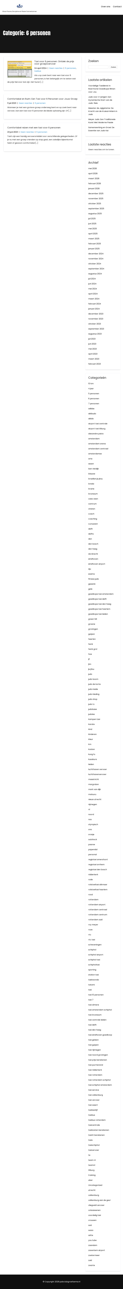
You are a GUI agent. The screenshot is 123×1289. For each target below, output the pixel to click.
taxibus (37, 71)
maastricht (93, 779)
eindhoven (93, 559)
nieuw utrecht (94, 799)
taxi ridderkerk (95, 1070)
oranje (91, 834)
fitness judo (93, 579)
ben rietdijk (93, 468)
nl (89, 809)
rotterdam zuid (95, 919)
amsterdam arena (97, 443)
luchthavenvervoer (97, 774)
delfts (91, 533)
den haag (92, 549)
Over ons (105, 6)
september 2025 (96, 208)
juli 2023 (91, 338)
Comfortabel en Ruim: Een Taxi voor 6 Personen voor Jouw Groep (42, 98)
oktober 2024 (94, 263)
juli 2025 (92, 218)
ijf (89, 659)
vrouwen (92, 1220)
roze (90, 929)
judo (90, 674)
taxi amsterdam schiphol (100, 1009)
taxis (90, 1140)
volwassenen (94, 1210)
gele (90, 589)
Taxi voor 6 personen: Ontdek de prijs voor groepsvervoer (54, 62)
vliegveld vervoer (96, 1205)
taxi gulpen (93, 1045)
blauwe (91, 473)
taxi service (93, 1090)
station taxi (93, 974)
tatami (91, 984)
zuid (90, 1260)
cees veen (93, 498)
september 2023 (96, 328)
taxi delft (92, 1024)
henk (90, 644)
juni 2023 (92, 343)
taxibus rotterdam (97, 1120)
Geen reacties (56, 68)
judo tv (91, 704)
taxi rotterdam (95, 1075)
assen (91, 463)
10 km (91, 383)
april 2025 (93, 233)
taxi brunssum (94, 1014)
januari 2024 (94, 308)
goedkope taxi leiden (98, 614)
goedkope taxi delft (97, 599)
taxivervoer (93, 1150)
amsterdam (94, 438)
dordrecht (93, 554)
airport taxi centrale (97, 423)
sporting (92, 969)
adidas (91, 408)
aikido (91, 418)
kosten (91, 749)
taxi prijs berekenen (97, 1060)
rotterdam (93, 899)
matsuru (92, 794)
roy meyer (93, 924)
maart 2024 (93, 298)
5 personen (93, 393)
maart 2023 (93, 358)
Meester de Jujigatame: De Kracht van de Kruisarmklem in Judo (102, 111)
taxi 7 (90, 999)
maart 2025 (93, 238)
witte (90, 1235)
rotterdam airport (96, 904)
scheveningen (94, 944)
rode (90, 879)
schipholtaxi (94, 964)
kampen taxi (94, 719)
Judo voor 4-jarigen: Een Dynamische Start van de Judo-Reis (100, 100)
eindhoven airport (96, 564)
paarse (91, 844)
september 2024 (96, 268)
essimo (91, 574)
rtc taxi (91, 939)
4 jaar (91, 388)
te (89, 1155)
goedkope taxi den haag (99, 604)
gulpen (91, 634)
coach (91, 513)
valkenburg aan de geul (99, 1200)
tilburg (91, 1170)
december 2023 (95, 313)
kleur (90, 739)
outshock (92, 839)
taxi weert (93, 1105)
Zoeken (93, 61)
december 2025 (95, 193)
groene (91, 624)
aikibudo (92, 413)
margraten (93, 784)
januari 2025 (94, 248)
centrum (92, 503)
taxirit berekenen (96, 1135)
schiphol (92, 949)
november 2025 (95, 198)
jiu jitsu (91, 669)
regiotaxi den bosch (97, 869)
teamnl (91, 1165)
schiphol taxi (94, 959)
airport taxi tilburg (96, 428)
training (91, 1175)
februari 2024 (94, 303)
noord (91, 814)
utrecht (91, 1190)
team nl (92, 1160)
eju (89, 569)
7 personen (93, 403)
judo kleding (93, 694)
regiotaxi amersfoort (98, 859)
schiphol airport (95, 954)
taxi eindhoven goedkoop (100, 1034)
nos (90, 819)
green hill (92, 619)
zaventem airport (96, 1250)
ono (90, 829)
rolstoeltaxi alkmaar (97, 884)
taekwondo (93, 979)
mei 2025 (92, 228)
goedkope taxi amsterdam (101, 594)
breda (91, 483)
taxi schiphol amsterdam (100, 1085)
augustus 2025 (95, 213)
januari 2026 (94, 188)
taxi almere (93, 1004)
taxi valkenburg (95, 1095)
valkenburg (93, 1195)
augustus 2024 (95, 273)
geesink (91, 584)
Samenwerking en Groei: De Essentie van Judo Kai (101, 129)
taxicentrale (94, 1125)
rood (90, 894)
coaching (92, 518)
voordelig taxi (94, 1215)
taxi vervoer (94, 1100)
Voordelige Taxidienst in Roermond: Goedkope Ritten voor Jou (101, 88)
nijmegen (92, 804)
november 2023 (95, 318)
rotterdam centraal (97, 909)
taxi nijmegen (94, 1050)
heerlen (92, 639)
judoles (91, 714)
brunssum (93, 493)
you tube (92, 1240)
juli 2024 (92, 278)
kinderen (92, 734)
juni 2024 (92, 283)
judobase (92, 709)
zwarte (91, 1265)
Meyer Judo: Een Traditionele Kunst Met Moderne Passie (101, 121)
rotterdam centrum (97, 914)
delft (90, 528)
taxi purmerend (95, 1065)
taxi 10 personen (96, 994)
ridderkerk (93, 874)
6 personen (70, 68)
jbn (89, 664)
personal (92, 854)
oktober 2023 (94, 323)
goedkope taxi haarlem (99, 609)
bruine (91, 488)
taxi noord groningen (98, 1055)
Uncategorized (95, 1185)
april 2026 (93, 173)
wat (90, 1225)
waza (90, 1230)
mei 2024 (92, 288)
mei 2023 (92, 348)
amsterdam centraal (98, 448)
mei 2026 (92, 168)
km (89, 744)
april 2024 (93, 293)
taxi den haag (94, 1029)
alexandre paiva (95, 433)
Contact (117, 6)
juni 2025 (92, 223)
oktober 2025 (94, 203)
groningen (93, 629)
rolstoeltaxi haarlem (97, 889)
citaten (91, 508)
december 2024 (96, 253)
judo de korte (94, 684)
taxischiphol (94, 1145)
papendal (92, 849)
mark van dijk (94, 789)
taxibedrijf (93, 1110)
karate (91, 724)
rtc (89, 934)
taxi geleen (93, 1040)
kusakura (92, 759)
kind (90, 729)
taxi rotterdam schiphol (99, 1080)
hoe (90, 654)
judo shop (92, 699)
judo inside (93, 689)
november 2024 (95, 258)
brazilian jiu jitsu (95, 478)
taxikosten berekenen (98, 1130)
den (90, 539)
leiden (91, 764)
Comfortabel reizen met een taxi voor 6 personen (33, 127)
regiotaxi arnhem (96, 864)
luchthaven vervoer (97, 769)
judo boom (93, 679)
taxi (90, 989)
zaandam (92, 1245)
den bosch (93, 544)
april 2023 (92, 353)
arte (90, 458)
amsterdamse (95, 453)
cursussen (93, 523)
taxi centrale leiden (97, 1019)
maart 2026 (93, 178)
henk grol (92, 649)
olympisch (93, 824)
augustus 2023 (95, 333)
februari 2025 (94, 243)
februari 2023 (94, 364)
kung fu (91, 754)
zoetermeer (94, 1255)
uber (90, 1180)
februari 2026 (94, 183)
